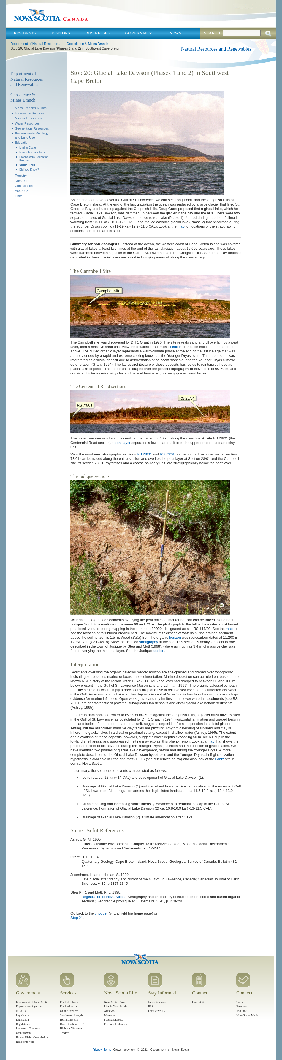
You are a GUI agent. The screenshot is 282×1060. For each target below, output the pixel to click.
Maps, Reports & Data (31, 108)
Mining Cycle (27, 147)
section (176, 347)
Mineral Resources (28, 118)
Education (22, 142)
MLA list (21, 1010)
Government (139, 33)
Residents (25, 33)
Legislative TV (156, 1010)
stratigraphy (148, 642)
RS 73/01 (167, 454)
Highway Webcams (71, 1028)
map (180, 226)
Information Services (29, 113)
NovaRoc (21, 180)
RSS (150, 1006)
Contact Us (198, 1002)
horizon (175, 637)
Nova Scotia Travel (115, 1002)
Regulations (23, 1024)
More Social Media (247, 1015)
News (175, 33)
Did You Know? (29, 169)
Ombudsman (23, 1032)
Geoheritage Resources (32, 128)
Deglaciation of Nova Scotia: (104, 897)
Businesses (97, 33)
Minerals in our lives (32, 152)
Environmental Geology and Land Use (31, 135)
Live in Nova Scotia (115, 1006)
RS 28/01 (144, 454)
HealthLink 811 (69, 1019)
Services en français (71, 1015)
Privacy (97, 1049)
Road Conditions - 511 (73, 1024)
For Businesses (68, 1006)
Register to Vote (25, 1041)
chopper (101, 913)
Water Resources (27, 123)
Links (18, 196)
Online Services (69, 1010)
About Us (21, 191)
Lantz (219, 759)
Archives (109, 1010)
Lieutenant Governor (28, 1028)
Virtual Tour (27, 165)
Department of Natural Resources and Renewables (36, 44)
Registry (21, 175)
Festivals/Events (113, 1019)
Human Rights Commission (32, 1037)
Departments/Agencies (29, 1006)
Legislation (22, 1019)
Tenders (64, 1032)
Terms (107, 1049)
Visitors (60, 33)
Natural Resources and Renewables (216, 49)
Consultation (24, 185)
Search (212, 33)
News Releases (157, 1002)
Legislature (22, 1015)
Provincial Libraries (115, 1024)
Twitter (240, 1002)
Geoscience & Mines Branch (87, 44)
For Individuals (69, 1002)
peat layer (122, 443)
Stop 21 (76, 918)
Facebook (241, 1006)
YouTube (241, 1010)
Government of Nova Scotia (32, 1002)
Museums (109, 1015)
